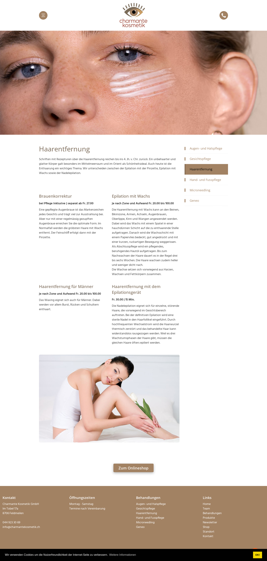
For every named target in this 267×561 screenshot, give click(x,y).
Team (206, 508)
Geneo (140, 527)
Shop (206, 527)
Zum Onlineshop (133, 467)
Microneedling (145, 522)
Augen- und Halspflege (151, 504)
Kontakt (208, 536)
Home (207, 504)
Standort (208, 531)
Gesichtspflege (145, 508)
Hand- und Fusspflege (150, 517)
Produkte (209, 517)
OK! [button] (257, 554)
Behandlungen (212, 513)
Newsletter (210, 522)
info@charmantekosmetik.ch (21, 527)
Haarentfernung (146, 513)
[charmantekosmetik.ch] (133, 15)
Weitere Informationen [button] (122, 554)
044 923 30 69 (11, 522)
